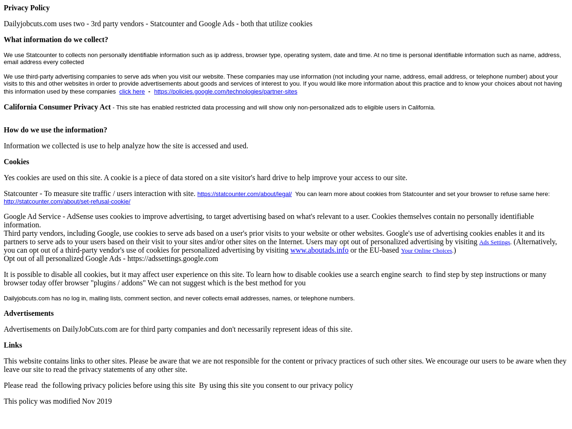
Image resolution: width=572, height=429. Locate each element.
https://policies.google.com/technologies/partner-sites (225, 91)
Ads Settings (494, 242)
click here (132, 91)
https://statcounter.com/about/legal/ (244, 193)
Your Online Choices (426, 250)
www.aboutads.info (319, 250)
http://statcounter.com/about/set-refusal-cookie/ (67, 201)
